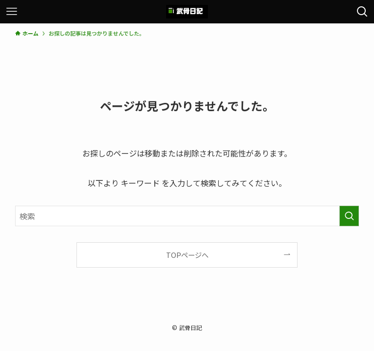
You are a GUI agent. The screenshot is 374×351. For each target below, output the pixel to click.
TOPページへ (187, 255)
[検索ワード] (187, 216)
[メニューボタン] (11, 11)
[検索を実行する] (349, 216)
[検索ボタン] (362, 11)
